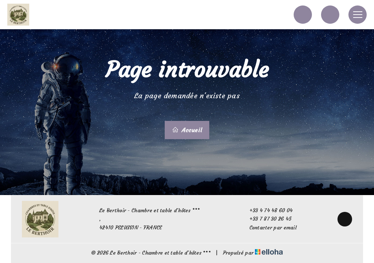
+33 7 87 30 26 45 (266, 219)
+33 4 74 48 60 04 (267, 210)
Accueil (187, 130)
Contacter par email (269, 227)
